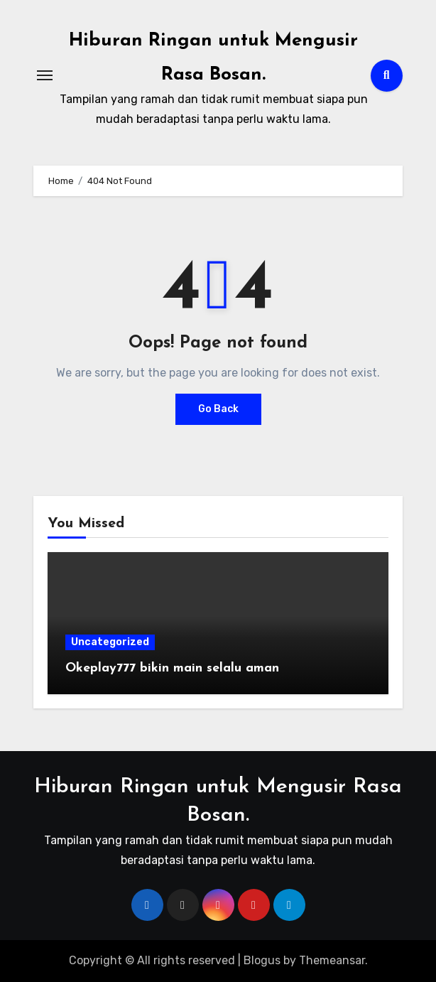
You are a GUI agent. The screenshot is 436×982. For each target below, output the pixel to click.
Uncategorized (110, 642)
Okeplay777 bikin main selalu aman (172, 668)
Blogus (262, 960)
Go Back (218, 409)
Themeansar (332, 960)
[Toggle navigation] (44, 75)
